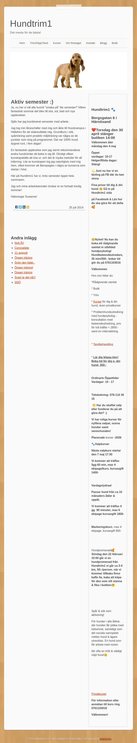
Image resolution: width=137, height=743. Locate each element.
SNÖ (18, 282)
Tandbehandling (103, 344)
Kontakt (90, 42)
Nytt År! (19, 242)
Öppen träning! (24, 267)
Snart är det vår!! (25, 277)
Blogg (103, 42)
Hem (22, 42)
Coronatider (22, 247)
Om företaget (73, 42)
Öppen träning (23, 257)
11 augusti (21, 252)
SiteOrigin (105, 738)
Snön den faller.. (25, 262)
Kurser (57, 42)
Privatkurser (98, 693)
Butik (115, 42)
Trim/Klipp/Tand (39, 42)
